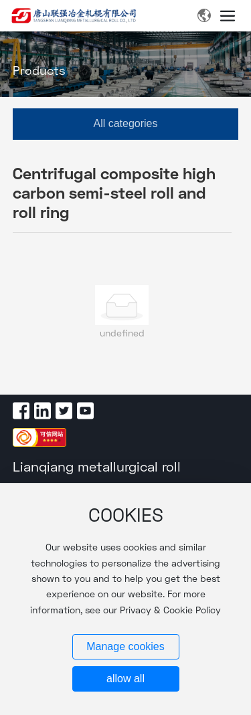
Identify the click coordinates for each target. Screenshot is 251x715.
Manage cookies (125, 646)
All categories (125, 123)
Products (39, 71)
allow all (125, 678)
